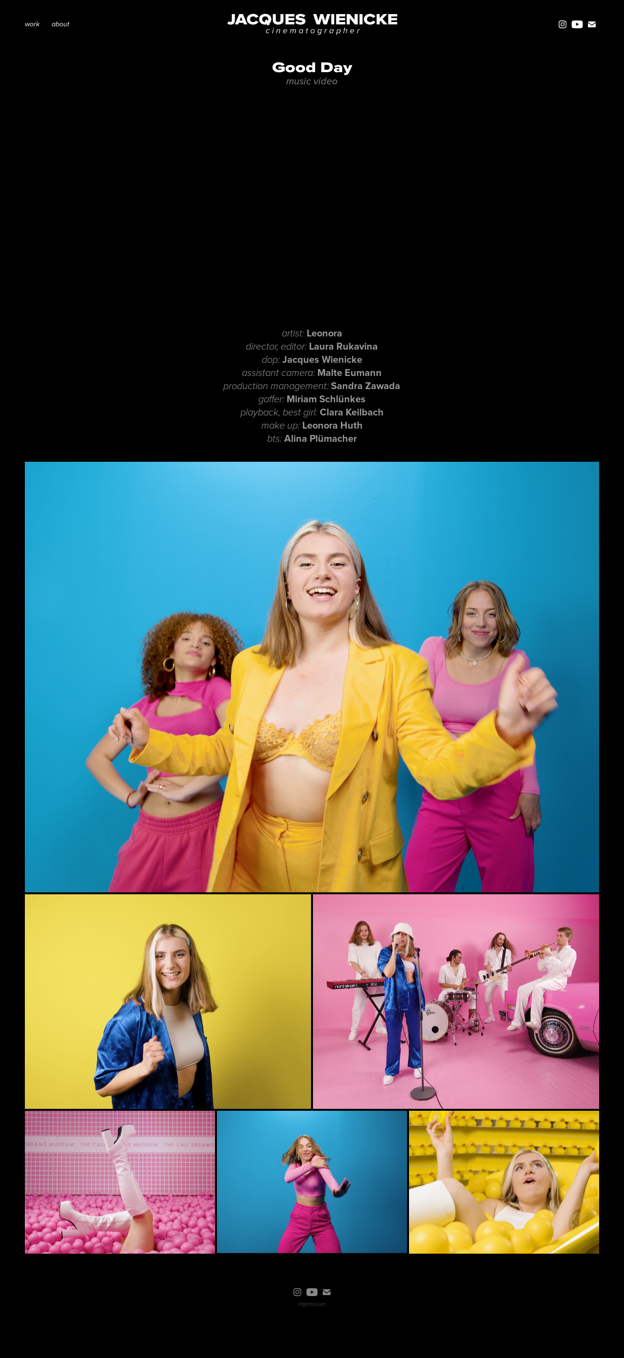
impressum (312, 1304)
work (32, 24)
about (60, 24)
